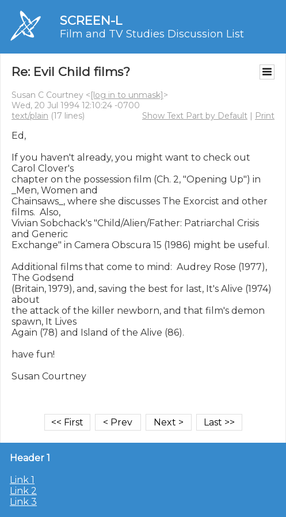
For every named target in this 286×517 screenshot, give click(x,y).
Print (264, 116)
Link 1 (22, 479)
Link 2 (23, 490)
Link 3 (23, 501)
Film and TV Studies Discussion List (152, 34)
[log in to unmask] (126, 95)
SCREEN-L (91, 20)
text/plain (30, 116)
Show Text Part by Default (194, 116)
